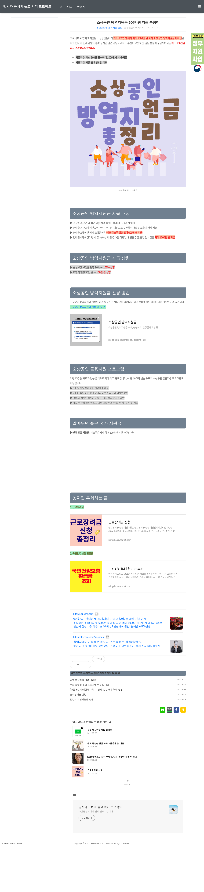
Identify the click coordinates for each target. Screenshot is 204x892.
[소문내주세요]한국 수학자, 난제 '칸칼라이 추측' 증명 (96, 734)
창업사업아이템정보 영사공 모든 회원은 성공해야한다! (108, 686)
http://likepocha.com (83, 658)
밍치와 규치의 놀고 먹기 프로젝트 (27, 6)
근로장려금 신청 (78, 739)
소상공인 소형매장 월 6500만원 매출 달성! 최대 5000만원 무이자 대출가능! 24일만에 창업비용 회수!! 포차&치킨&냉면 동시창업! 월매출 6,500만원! (117, 669)
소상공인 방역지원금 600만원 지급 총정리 (128, 22)
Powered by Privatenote (12, 888)
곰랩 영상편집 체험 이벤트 (83, 724)
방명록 (81, 6)
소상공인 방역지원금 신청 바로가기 (88, 351)
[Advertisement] (128, 267)
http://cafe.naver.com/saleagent (88, 681)
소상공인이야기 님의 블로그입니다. (96, 856)
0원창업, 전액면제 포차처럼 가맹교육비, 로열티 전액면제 (109, 663)
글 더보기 (128, 829)
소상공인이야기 (132, 27)
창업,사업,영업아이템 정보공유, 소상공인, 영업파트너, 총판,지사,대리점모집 (116, 690)
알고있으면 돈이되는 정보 (109, 27)
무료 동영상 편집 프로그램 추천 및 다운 (89, 729)
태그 (69, 6)
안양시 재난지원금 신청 (82, 744)
